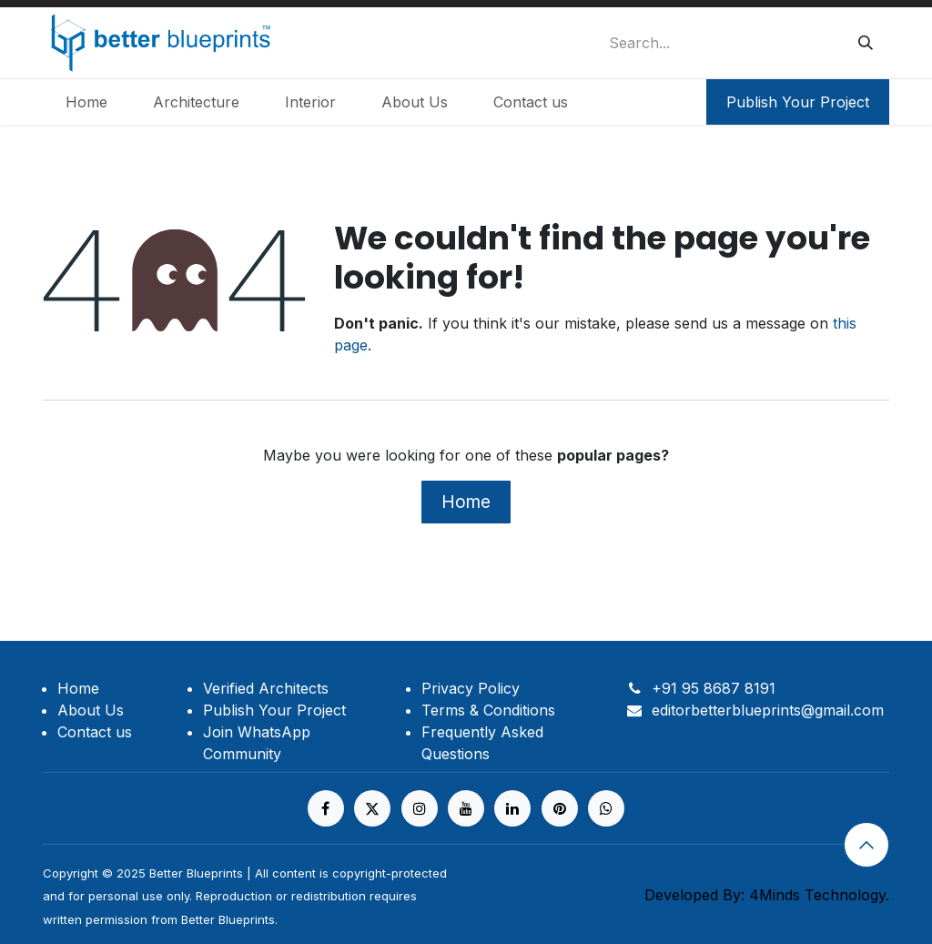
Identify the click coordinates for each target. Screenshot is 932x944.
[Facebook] (326, 808)
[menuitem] (86, 102)
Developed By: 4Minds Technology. (766, 895)
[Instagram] (419, 808)
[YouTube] (466, 808)
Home (466, 502)
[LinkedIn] (512, 808)
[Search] (865, 42)
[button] (866, 845)
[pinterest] (560, 808)
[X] (372, 808)
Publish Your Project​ (797, 102)
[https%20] (606, 808)
